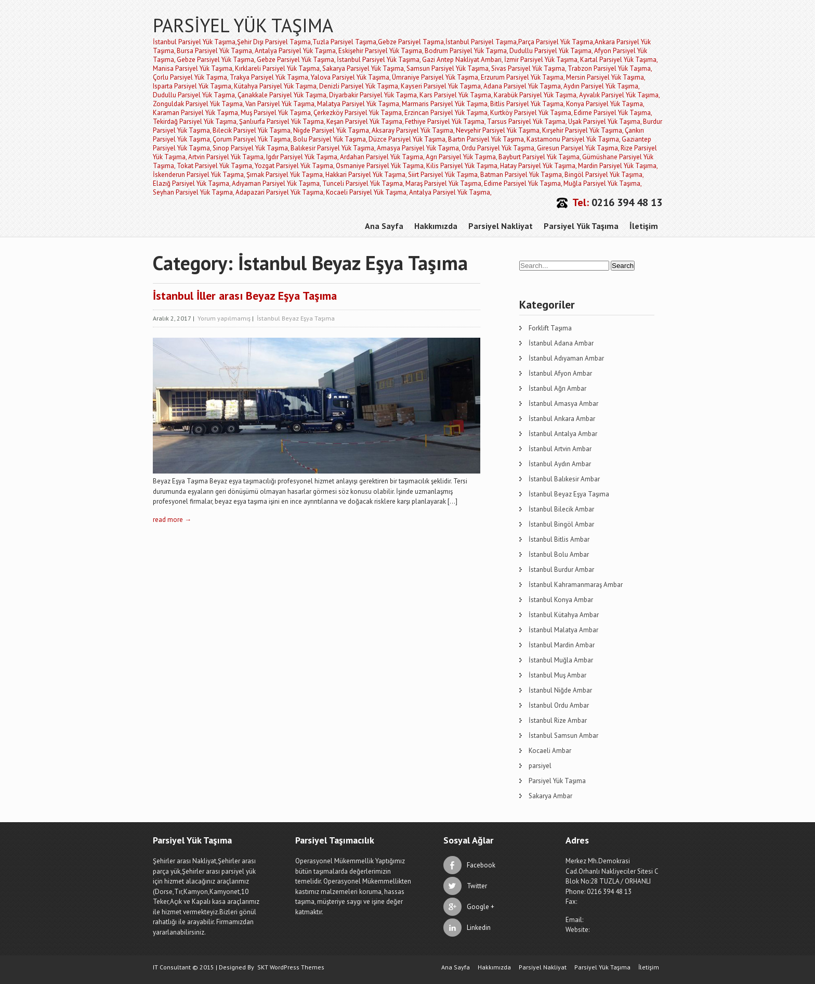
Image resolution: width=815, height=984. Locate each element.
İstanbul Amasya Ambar (563, 403)
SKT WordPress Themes (290, 967)
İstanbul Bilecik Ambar (561, 509)
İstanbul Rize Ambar (558, 720)
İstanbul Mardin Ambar (562, 645)
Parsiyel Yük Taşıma (581, 226)
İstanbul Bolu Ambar (559, 554)
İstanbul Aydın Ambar (560, 463)
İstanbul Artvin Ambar (560, 448)
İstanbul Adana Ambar (561, 343)
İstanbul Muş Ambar (557, 675)
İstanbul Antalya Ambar (563, 433)
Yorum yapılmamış (224, 318)
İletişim (643, 226)
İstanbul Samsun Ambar (563, 735)
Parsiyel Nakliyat (500, 226)
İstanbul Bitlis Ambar (559, 539)
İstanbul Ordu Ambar (559, 705)
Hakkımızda (435, 226)
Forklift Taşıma (550, 328)
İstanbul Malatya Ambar (563, 629)
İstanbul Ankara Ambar (562, 418)
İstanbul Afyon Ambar (560, 373)
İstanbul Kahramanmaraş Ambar (576, 584)
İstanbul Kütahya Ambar (564, 614)
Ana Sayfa (384, 226)
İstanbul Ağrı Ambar (557, 388)
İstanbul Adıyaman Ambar (566, 358)
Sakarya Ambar (550, 795)
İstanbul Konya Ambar (561, 599)
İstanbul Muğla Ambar (561, 660)
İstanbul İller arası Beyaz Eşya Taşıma (245, 295)
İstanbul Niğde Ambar (560, 690)
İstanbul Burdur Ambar (561, 569)
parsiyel (540, 765)
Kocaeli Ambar (550, 750)
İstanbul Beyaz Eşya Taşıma (296, 318)
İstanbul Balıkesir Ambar (564, 479)
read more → (172, 519)
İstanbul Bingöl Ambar (561, 524)
